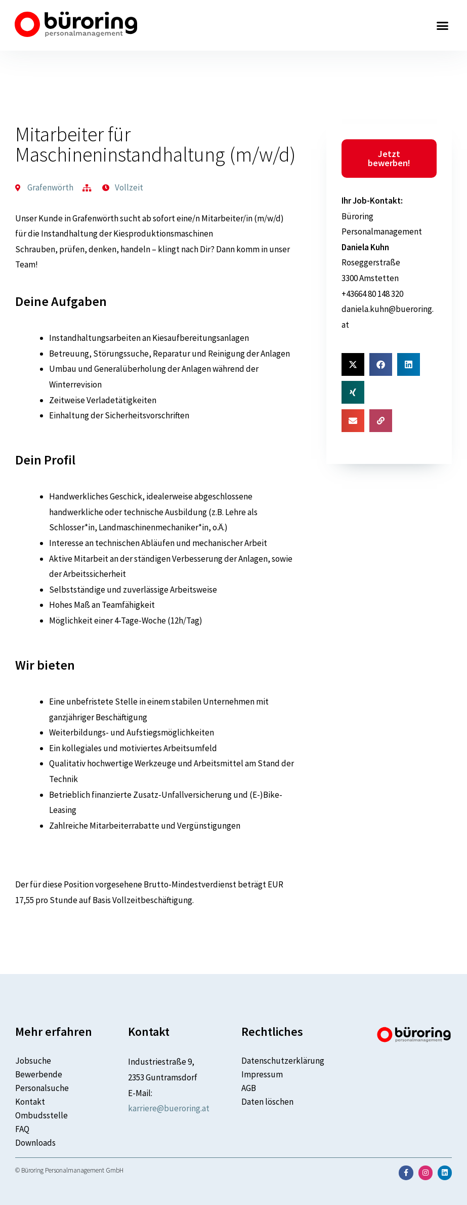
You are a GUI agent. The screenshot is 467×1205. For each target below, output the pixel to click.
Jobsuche (33, 1060)
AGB (248, 1088)
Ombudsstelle (41, 1115)
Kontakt (30, 1101)
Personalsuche (42, 1088)
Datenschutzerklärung (282, 1060)
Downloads (35, 1142)
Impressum (262, 1074)
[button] (442, 25)
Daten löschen (267, 1101)
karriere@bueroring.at (168, 1108)
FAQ (22, 1129)
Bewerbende (38, 1074)
